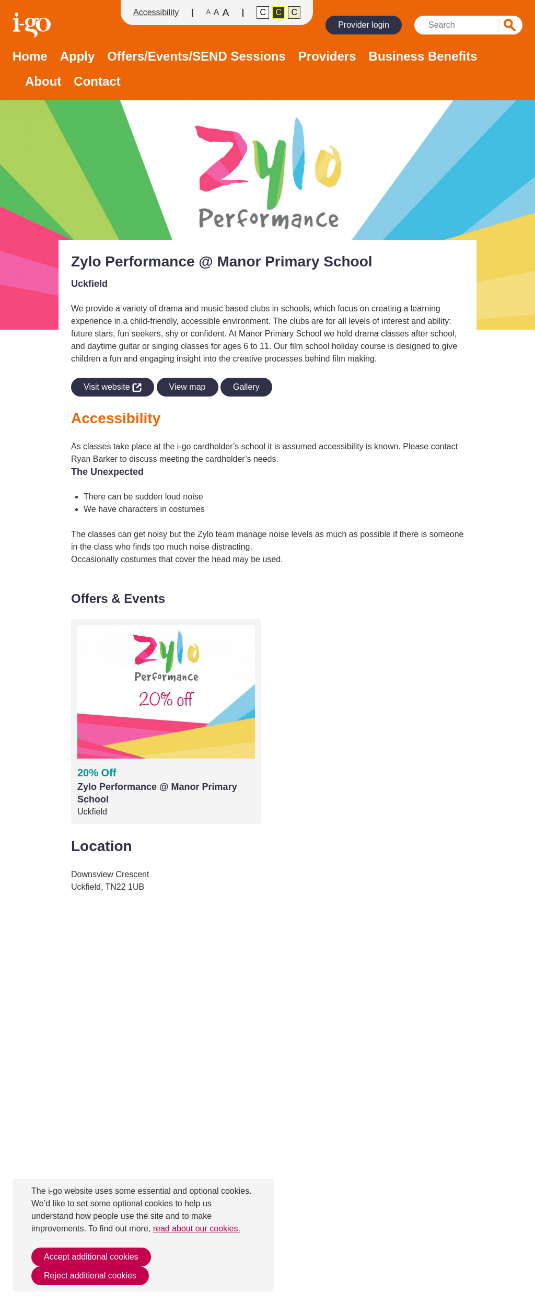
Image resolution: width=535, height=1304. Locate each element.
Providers (327, 56)
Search (510, 25)
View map (187, 386)
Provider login (363, 24)
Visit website (106, 385)
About (43, 81)
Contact (97, 81)
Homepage (33, 25)
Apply (77, 56)
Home (30, 56)
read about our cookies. (196, 1228)
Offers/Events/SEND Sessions (196, 56)
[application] (267, 1101)
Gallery (246, 386)
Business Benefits (423, 56)
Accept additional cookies (91, 1256)
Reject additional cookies (90, 1275)
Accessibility (156, 12)
